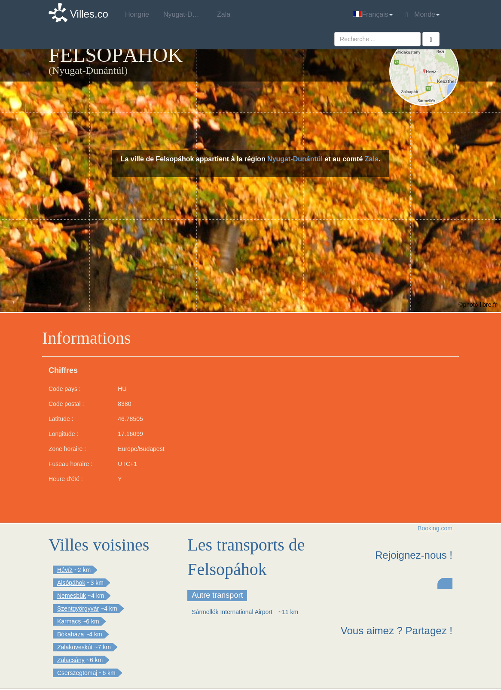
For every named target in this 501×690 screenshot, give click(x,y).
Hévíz (65, 569)
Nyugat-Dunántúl (295, 159)
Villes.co (89, 14)
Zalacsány (71, 660)
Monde (423, 14)
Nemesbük (71, 595)
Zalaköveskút (74, 647)
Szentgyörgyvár (78, 608)
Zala (372, 159)
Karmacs (69, 621)
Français (372, 14)
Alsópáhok (71, 582)
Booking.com (435, 528)
